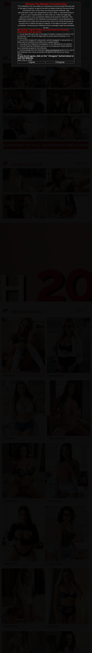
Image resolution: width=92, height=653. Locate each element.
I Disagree (59, 62)
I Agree (31, 62)
